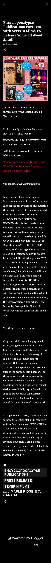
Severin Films (16, 486)
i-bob (35, 544)
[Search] (47, 4)
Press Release (18, 480)
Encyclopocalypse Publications (22, 472)
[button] (5, 50)
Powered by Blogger (25, 538)
